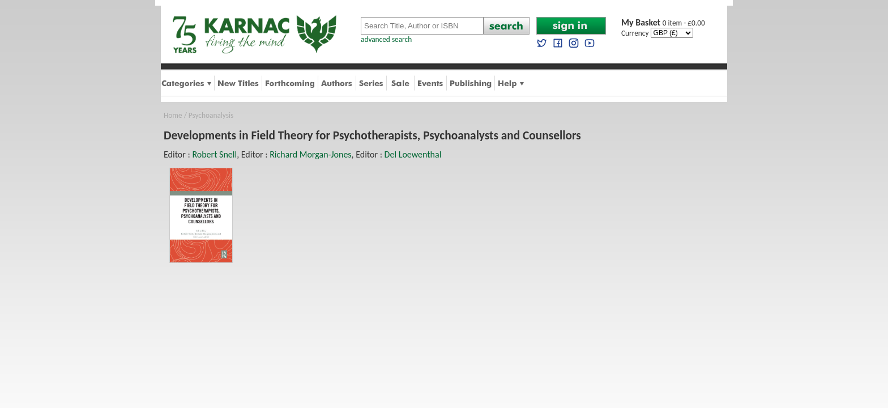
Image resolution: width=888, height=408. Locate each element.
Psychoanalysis (211, 115)
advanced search (386, 39)
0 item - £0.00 (663, 23)
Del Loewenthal (413, 154)
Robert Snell (214, 154)
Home (173, 115)
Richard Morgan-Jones (310, 154)
